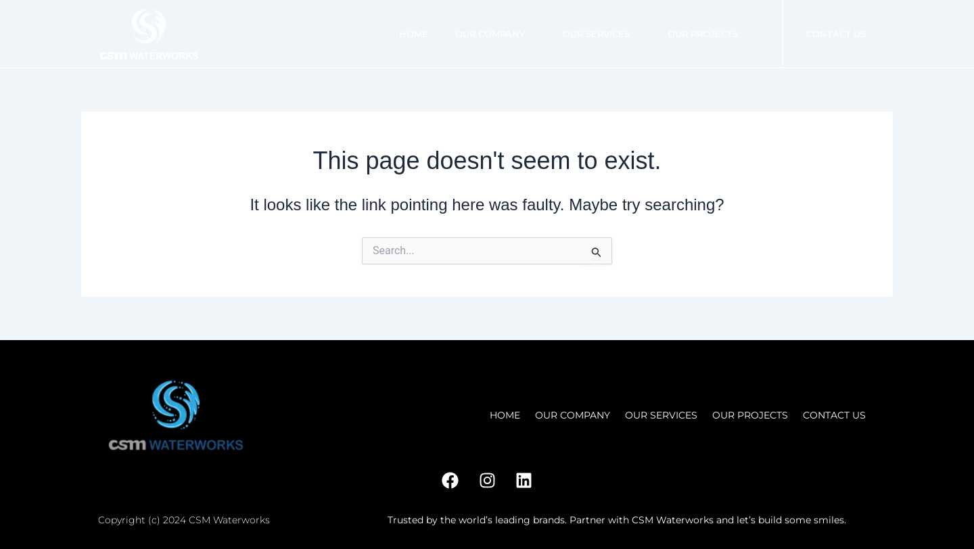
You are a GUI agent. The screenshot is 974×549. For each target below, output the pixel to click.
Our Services (599, 34)
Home (412, 33)
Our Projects (705, 34)
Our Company (493, 34)
